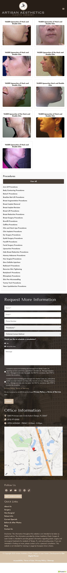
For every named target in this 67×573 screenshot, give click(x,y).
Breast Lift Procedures (11, 221)
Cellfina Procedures (10, 235)
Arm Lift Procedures (10, 197)
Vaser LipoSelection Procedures (14, 296)
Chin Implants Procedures (12, 241)
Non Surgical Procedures (12, 269)
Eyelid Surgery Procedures (13, 248)
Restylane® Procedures (11, 283)
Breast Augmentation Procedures (15, 211)
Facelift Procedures (10, 252)
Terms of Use (29, 570)
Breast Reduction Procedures (13, 224)
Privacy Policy (9, 398)
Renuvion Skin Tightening (12, 279)
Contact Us (8, 539)
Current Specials (10, 529)
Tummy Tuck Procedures (12, 293)
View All (33, 191)
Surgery (7, 520)
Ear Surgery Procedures (12, 245)
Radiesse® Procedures (11, 276)
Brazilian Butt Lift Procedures (13, 207)
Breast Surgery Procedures (13, 228)
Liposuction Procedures (11, 259)
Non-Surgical (9, 523)
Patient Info (8, 526)
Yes (8, 353)
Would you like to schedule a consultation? (21, 349)
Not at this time (11, 357)
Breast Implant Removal (11, 214)
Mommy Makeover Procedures (14, 265)
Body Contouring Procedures (13, 200)
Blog (6, 536)
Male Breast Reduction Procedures (15, 262)
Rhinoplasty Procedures (11, 286)
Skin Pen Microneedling (12, 289)
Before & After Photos (12, 532)
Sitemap (50, 570)
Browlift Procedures (10, 231)
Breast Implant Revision (11, 217)
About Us (7, 516)
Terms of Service (22, 398)
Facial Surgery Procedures (12, 255)
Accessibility (18, 570)
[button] (63, 8)
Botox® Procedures (10, 204)
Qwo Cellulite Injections (11, 272)
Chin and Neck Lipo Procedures (14, 238)
